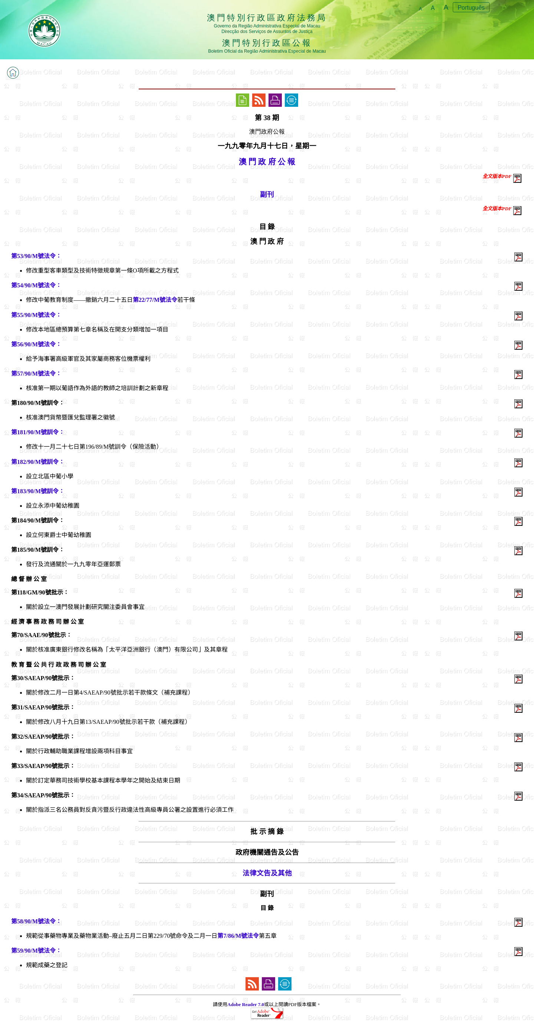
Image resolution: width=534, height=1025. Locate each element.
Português (471, 7)
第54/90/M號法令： (36, 285)
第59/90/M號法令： (36, 950)
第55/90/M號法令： (36, 315)
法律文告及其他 (267, 873)
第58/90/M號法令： (36, 921)
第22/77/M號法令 (155, 300)
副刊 (267, 194)
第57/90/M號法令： (36, 373)
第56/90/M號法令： (36, 344)
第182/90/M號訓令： (38, 462)
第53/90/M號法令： (36, 256)
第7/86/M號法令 (238, 936)
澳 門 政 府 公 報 (267, 161)
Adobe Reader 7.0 (245, 1004)
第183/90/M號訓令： (38, 491)
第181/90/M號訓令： (38, 432)
